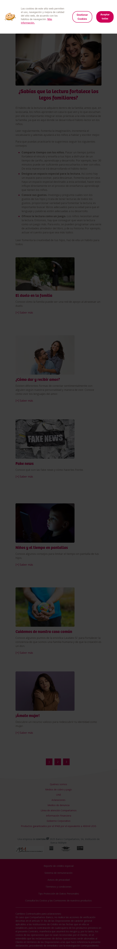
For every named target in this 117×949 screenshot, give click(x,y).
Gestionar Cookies (82, 16)
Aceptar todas (105, 16)
